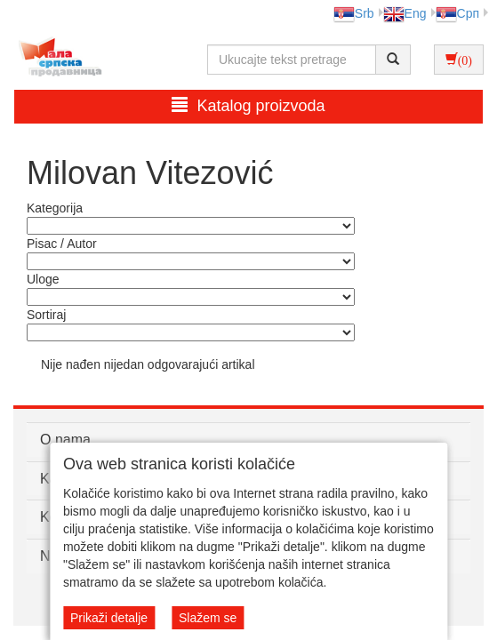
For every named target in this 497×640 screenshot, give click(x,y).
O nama (65, 439)
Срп (457, 13)
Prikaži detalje (109, 618)
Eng (405, 13)
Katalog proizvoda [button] (248, 105)
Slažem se (207, 618)
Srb (353, 13)
